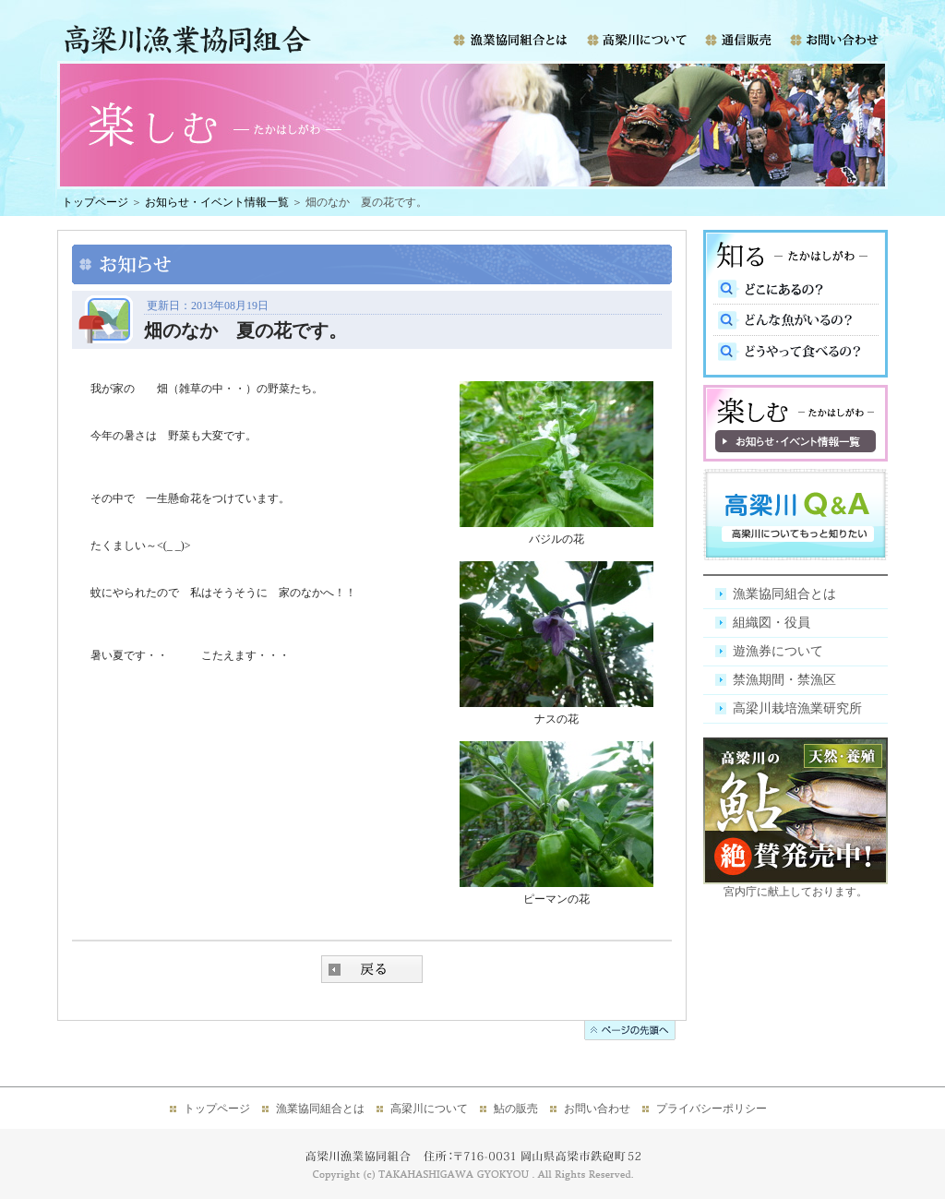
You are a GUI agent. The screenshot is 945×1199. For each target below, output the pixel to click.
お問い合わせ (597, 1108)
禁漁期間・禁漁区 (784, 680)
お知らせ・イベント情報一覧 (217, 202)
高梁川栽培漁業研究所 (797, 708)
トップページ (95, 202)
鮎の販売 (516, 1108)
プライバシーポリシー (711, 1108)
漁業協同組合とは (784, 594)
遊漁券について (778, 651)
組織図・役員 (771, 622)
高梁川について (429, 1108)
